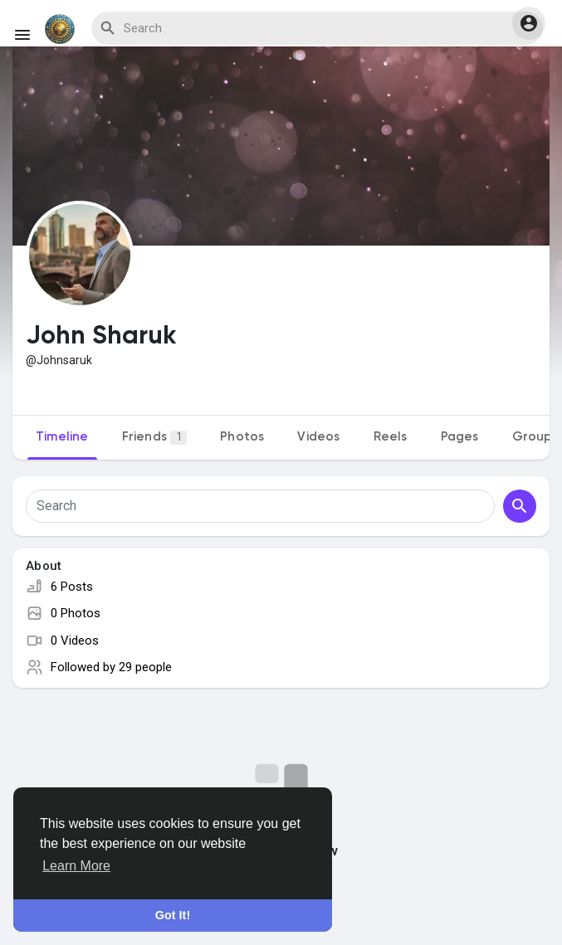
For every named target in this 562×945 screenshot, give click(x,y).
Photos (242, 437)
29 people (145, 667)
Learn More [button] (76, 866)
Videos (318, 437)
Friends (155, 438)
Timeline (62, 437)
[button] (528, 23)
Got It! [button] (172, 915)
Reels (391, 437)
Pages (460, 437)
